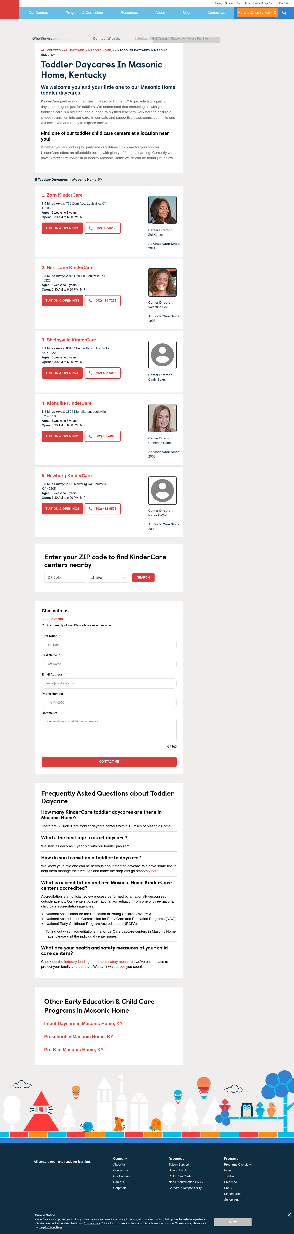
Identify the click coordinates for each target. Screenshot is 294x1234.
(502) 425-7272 (102, 300)
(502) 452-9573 (102, 508)
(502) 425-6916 (102, 373)
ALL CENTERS (51, 50)
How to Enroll (178, 1170)
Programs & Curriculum (84, 13)
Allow (233, 1222)
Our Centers (38, 13)
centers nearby (255, 12)
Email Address (109, 681)
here (155, 871)
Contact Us (216, 13)
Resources (129, 13)
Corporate (120, 1188)
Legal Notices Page (50, 1227)
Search (143, 577)
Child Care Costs (180, 1176)
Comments (49, 713)
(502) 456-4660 (102, 436)
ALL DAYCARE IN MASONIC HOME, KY (90, 50)
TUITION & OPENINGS (62, 228)
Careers (118, 1182)
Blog (186, 13)
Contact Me (109, 761)
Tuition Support (179, 1164)
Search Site (284, 14)
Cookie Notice (92, 1223)
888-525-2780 (52, 619)
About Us (119, 1164)
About (160, 13)
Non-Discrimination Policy (186, 1182)
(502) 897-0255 (102, 228)
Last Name (109, 661)
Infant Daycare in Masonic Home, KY (83, 1023)
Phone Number (109, 700)
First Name (109, 642)
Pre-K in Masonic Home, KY (74, 1049)
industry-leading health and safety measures (99, 962)
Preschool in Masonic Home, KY (78, 1036)
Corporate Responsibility (185, 1188)
